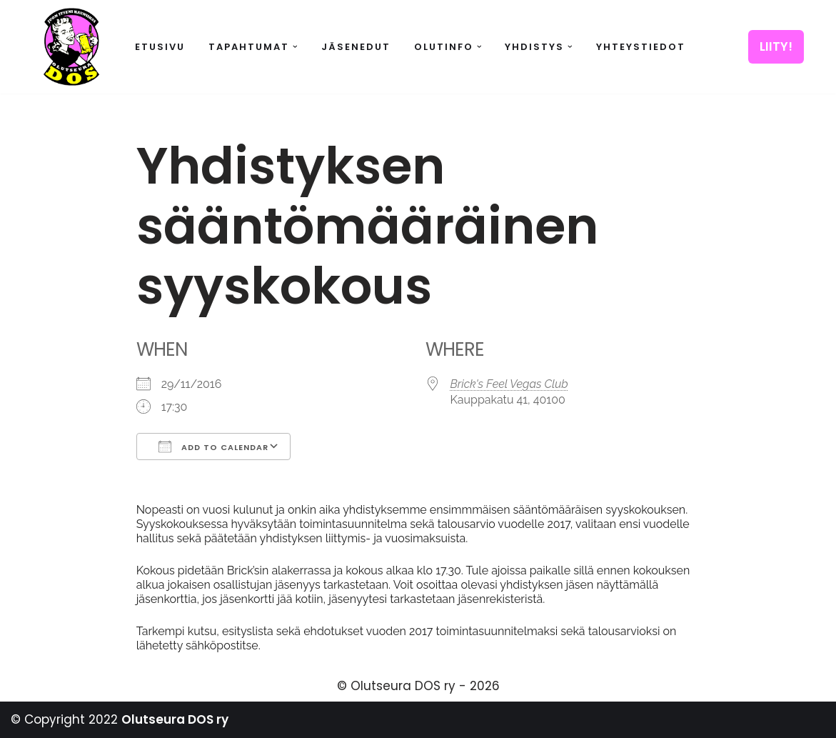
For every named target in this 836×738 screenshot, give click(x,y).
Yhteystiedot (640, 47)
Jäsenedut (356, 47)
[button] (295, 46)
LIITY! (776, 46)
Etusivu (160, 47)
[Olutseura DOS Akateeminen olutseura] (71, 47)
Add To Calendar (213, 446)
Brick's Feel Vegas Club (509, 384)
